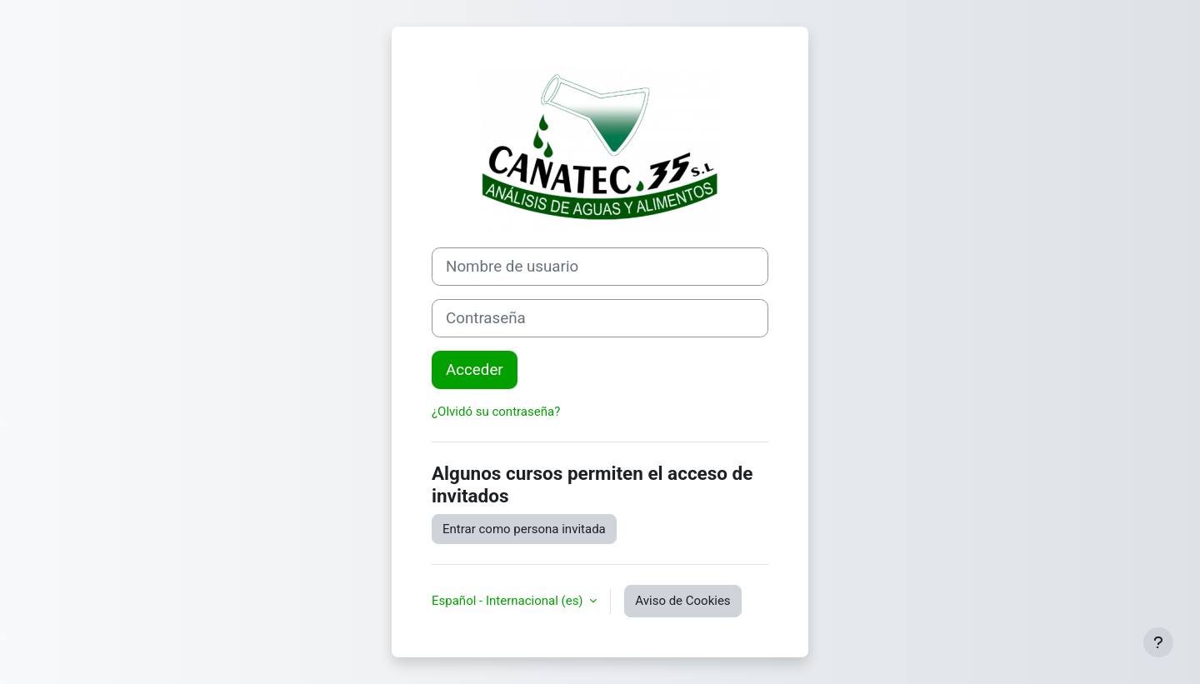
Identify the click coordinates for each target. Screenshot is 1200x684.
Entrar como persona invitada (524, 529)
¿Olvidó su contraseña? (496, 411)
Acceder (474, 370)
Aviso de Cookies (682, 600)
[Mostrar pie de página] (1158, 642)
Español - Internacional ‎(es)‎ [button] (509, 600)
